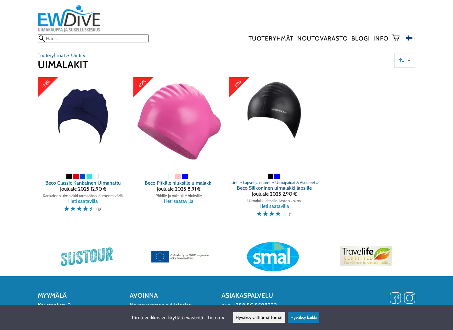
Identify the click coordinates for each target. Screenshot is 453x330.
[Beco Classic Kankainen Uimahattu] (83, 150)
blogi (360, 38)
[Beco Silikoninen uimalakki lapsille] (274, 150)
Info (380, 38)
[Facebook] (395, 298)
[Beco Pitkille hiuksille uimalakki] (178, 150)
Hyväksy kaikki (303, 317)
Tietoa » (215, 318)
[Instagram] (409, 298)
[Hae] (93, 38)
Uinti (78, 55)
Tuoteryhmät (271, 38)
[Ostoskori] (398, 38)
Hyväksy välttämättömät (259, 317)
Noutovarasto (322, 38)
